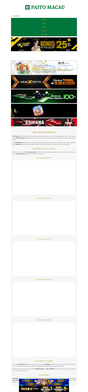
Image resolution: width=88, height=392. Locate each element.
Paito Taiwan (44, 30)
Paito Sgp (44, 23)
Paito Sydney (44, 34)
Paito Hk (44, 27)
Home (12, 15)
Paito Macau (44, 19)
